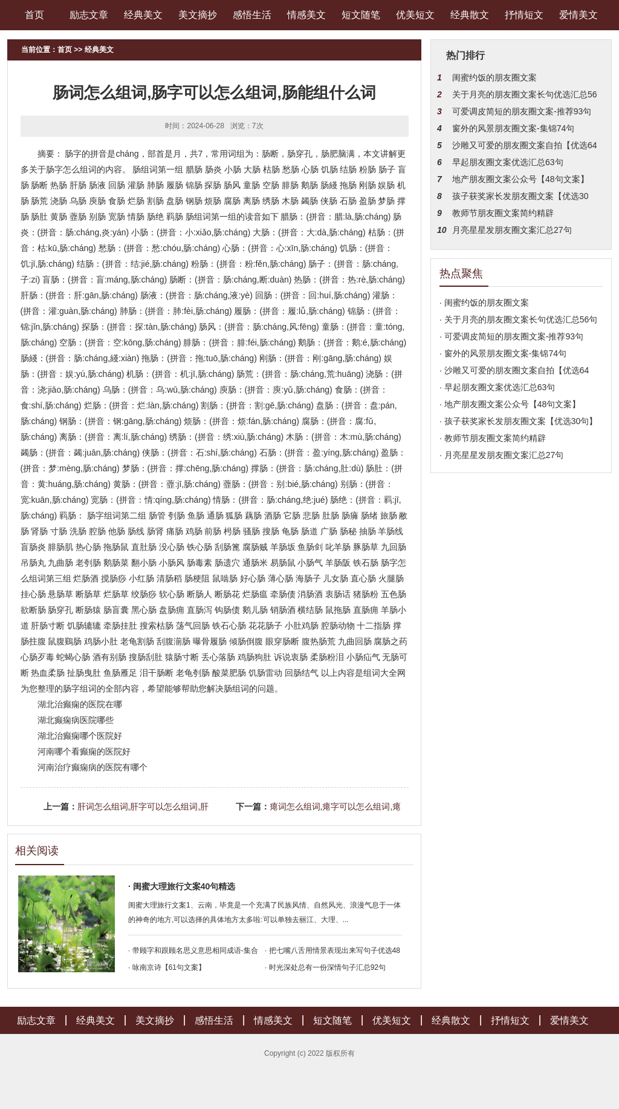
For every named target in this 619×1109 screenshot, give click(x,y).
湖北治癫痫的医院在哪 (79, 704)
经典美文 (143, 15)
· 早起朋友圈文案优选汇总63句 (497, 387)
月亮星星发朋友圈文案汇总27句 (512, 230)
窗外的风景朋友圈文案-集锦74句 (513, 128)
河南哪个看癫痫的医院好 (84, 751)
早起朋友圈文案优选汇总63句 (507, 162)
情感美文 (306, 15)
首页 (34, 15)
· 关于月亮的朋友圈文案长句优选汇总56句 (518, 319)
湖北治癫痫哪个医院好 (79, 736)
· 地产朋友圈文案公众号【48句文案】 (509, 404)
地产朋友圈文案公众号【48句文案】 (520, 179)
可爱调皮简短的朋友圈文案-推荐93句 (521, 111)
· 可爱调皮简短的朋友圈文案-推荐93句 (511, 336)
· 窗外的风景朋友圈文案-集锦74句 (502, 353)
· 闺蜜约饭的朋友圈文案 (484, 302)
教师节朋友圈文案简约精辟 (503, 213)
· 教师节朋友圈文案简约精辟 (492, 438)
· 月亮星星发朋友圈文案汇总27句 (501, 455)
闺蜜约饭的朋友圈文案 (494, 77)
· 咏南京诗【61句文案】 (167, 967)
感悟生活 (252, 15)
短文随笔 (361, 15)
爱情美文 (578, 15)
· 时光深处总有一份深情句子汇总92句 (325, 967)
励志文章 (89, 15)
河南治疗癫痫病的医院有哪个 (92, 767)
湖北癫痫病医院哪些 (75, 720)
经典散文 (469, 15)
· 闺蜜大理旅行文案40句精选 (181, 886)
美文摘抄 (197, 15)
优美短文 (415, 15)
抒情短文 (524, 15)
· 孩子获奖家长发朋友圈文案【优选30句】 (518, 421)
